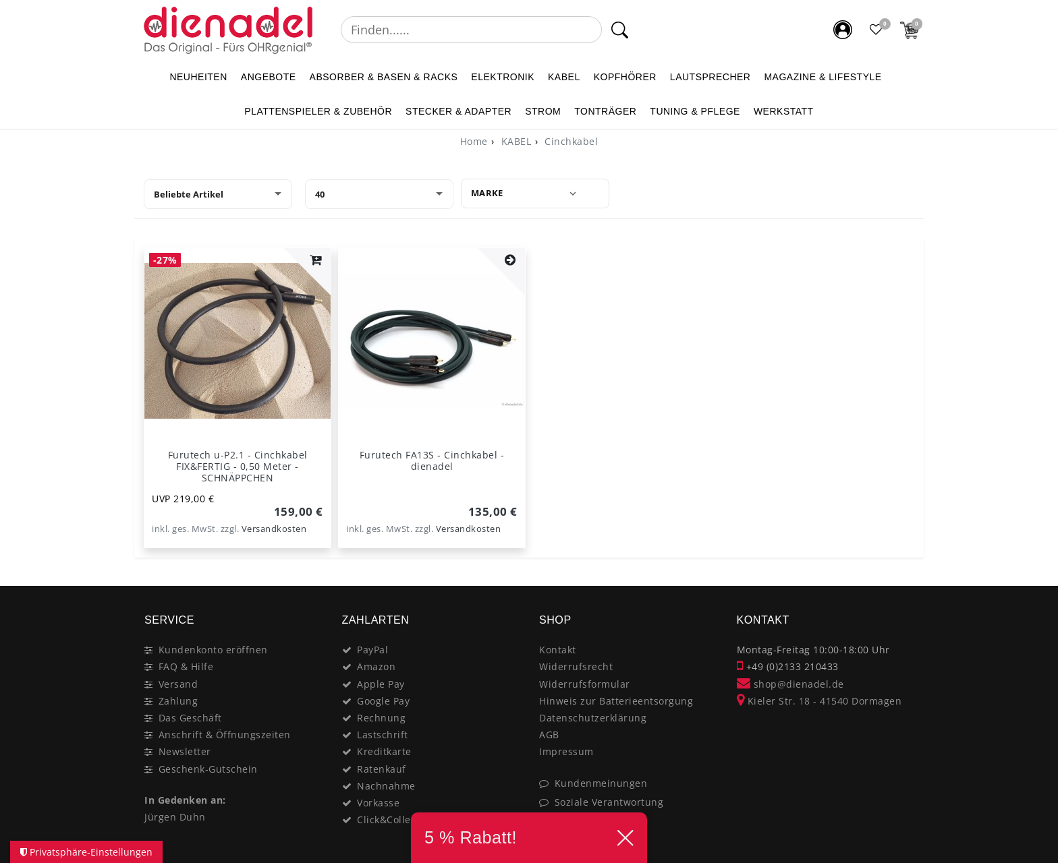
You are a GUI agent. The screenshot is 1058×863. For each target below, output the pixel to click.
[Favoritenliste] (876, 30)
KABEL (564, 76)
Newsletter (185, 751)
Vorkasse (378, 802)
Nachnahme (386, 785)
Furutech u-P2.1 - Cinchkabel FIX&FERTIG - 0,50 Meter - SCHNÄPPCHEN (238, 466)
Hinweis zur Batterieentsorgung (616, 700)
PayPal (372, 649)
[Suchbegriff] (471, 29)
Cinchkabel (570, 141)
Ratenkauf (381, 769)
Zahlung (178, 700)
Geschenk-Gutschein (208, 769)
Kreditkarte (384, 751)
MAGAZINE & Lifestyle (822, 76)
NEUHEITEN (198, 76)
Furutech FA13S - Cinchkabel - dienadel (432, 460)
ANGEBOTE (268, 76)
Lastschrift (382, 734)
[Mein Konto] (843, 30)
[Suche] (620, 29)
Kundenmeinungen (601, 783)
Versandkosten (274, 529)
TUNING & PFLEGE (695, 111)
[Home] (474, 141)
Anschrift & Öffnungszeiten (225, 734)
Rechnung (381, 717)
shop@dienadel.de (790, 684)
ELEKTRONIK (502, 76)
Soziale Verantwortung (609, 802)
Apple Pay (381, 684)
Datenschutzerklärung (592, 717)
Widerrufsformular (584, 684)
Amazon (376, 666)
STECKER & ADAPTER (458, 111)
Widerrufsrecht (576, 666)
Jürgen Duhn (175, 816)
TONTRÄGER (605, 111)
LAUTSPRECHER (710, 76)
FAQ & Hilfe (186, 666)
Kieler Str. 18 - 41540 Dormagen (819, 700)
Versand (178, 684)
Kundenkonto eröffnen (213, 649)
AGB (549, 734)
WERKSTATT (784, 111)
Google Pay (383, 700)
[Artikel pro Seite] (379, 194)
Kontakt (557, 649)
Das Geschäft (190, 717)
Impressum (566, 751)
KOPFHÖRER (625, 76)
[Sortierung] (218, 194)
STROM (543, 111)
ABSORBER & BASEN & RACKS (384, 76)
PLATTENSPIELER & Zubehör (318, 111)
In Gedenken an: (185, 800)
